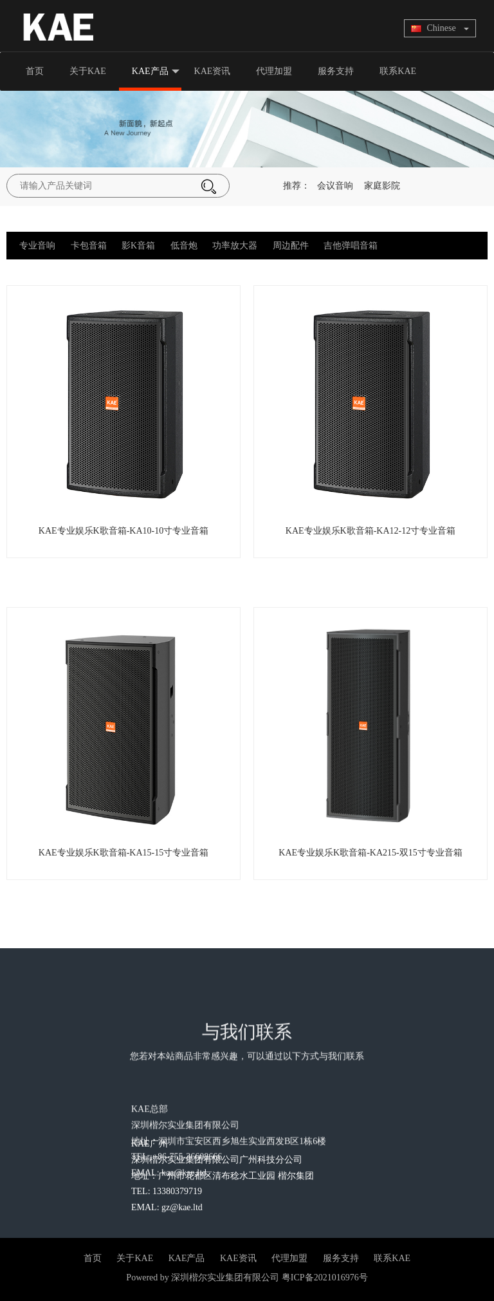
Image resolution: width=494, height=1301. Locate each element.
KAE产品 (155, 71)
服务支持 (336, 71)
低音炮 (183, 245)
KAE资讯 (212, 71)
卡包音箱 (89, 245)
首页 (35, 71)
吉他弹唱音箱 (351, 245)
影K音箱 (138, 245)
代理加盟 (274, 71)
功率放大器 (234, 245)
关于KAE (87, 71)
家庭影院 (382, 186)
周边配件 (291, 245)
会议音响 (335, 186)
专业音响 (37, 245)
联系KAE (398, 71)
